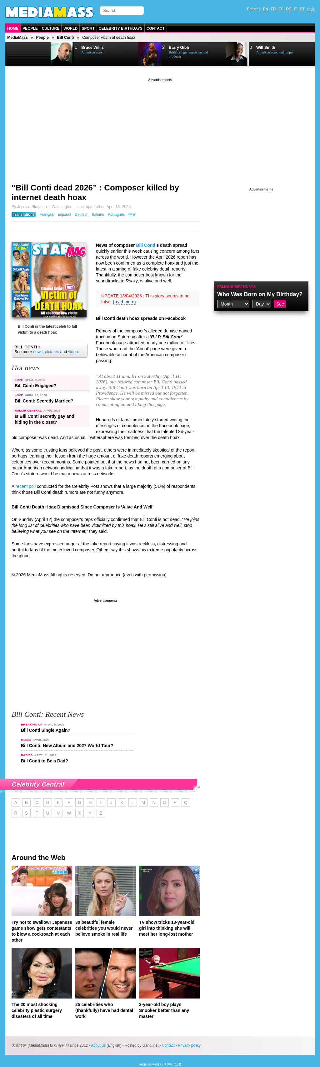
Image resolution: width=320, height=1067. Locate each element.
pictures (52, 351)
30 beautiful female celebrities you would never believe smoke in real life (104, 928)
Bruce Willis (92, 47)
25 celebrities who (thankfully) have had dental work (104, 1010)
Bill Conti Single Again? (45, 730)
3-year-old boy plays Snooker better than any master (164, 1010)
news (37, 351)
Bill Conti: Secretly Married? (44, 400)
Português (116, 214)
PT (302, 9)
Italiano (98, 214)
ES (280, 9)
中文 (311, 9)
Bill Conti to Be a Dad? (44, 760)
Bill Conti (65, 37)
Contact (156, 28)
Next (37, 54)
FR (273, 9)
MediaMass (17, 37)
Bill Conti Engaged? (35, 385)
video (73, 351)
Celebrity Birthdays (120, 28)
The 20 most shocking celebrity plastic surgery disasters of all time (37, 1010)
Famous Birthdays (236, 287)
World (70, 28)
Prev (21, 54)
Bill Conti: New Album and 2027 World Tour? (67, 745)
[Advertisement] (160, 126)
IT (295, 9)
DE (288, 9)
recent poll (25, 486)
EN (265, 9)
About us (98, 1045)
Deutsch (81, 214)
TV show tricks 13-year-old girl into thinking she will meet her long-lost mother (166, 928)
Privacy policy (189, 1045)
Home (12, 28)
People (30, 28)
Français (47, 214)
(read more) (124, 301)
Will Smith (265, 47)
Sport (88, 28)
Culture (50, 28)
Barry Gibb (179, 47)
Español (64, 214)
